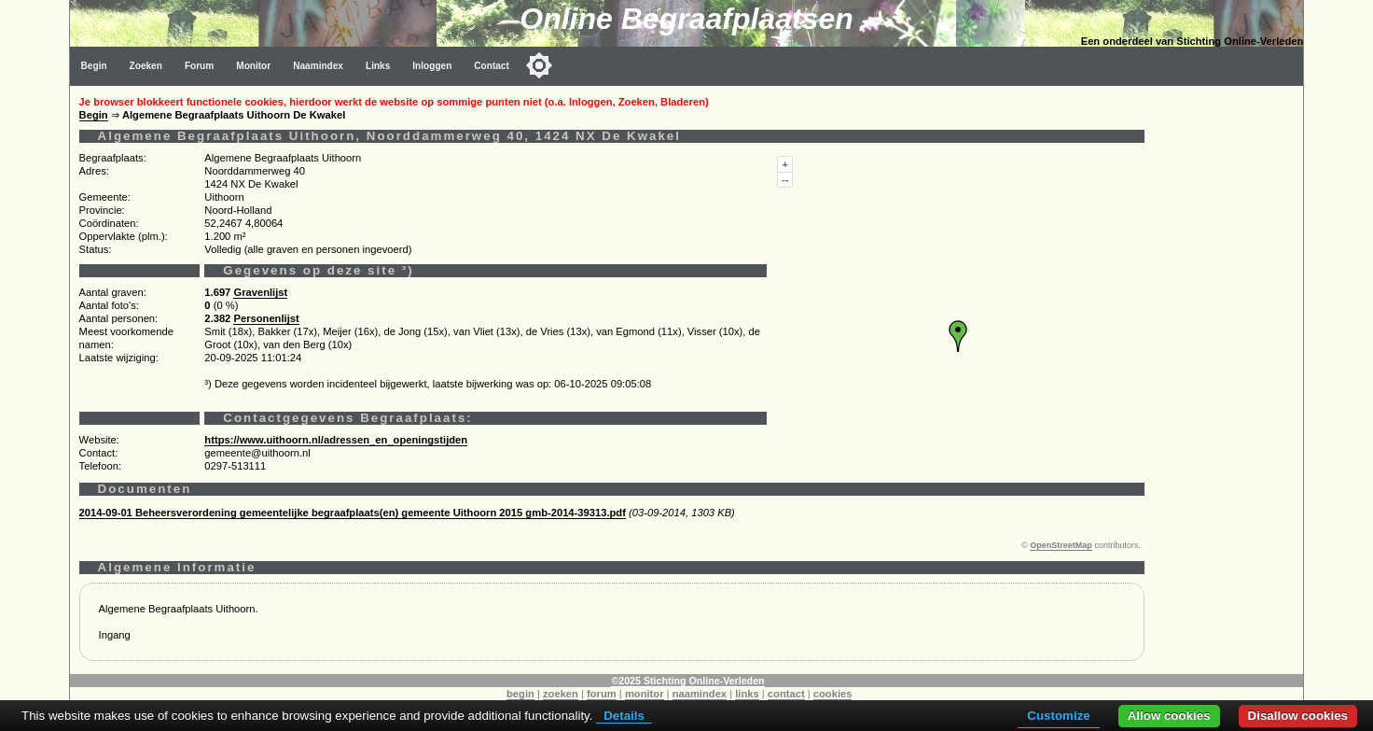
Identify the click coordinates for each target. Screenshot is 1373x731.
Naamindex (318, 66)
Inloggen (431, 66)
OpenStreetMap (1061, 545)
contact (786, 693)
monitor (644, 693)
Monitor (253, 66)
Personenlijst (265, 318)
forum (602, 693)
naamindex (700, 693)
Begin (94, 66)
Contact (491, 66)
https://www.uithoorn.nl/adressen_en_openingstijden (335, 439)
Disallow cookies (1298, 716)
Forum (199, 66)
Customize (1058, 716)
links (747, 693)
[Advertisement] (1228, 366)
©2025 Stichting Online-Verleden (687, 680)
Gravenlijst (260, 292)
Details (624, 716)
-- (785, 179)
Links (378, 66)
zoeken (560, 693)
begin (520, 693)
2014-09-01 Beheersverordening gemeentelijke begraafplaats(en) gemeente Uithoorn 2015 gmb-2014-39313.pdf (352, 512)
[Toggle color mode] (539, 65)
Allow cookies (1169, 716)
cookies (833, 693)
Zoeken (146, 66)
